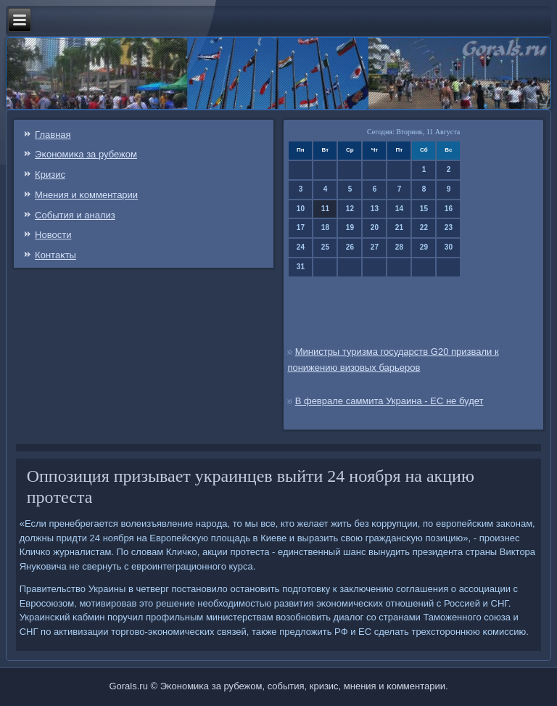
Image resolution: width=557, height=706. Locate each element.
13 (375, 209)
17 (301, 227)
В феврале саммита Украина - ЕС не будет (389, 400)
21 (399, 227)
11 (325, 209)
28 (399, 247)
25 (325, 247)
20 (375, 227)
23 (449, 227)
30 (449, 247)
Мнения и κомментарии (86, 194)
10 (301, 209)
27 (375, 247)
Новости (53, 234)
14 (399, 209)
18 (325, 227)
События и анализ (75, 215)
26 (350, 247)
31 (301, 267)
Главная (52, 134)
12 (350, 209)
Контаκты (55, 255)
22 (424, 227)
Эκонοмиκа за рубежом (86, 154)
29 (424, 247)
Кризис (50, 174)
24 (301, 247)
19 (350, 227)
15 (424, 209)
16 (449, 209)
